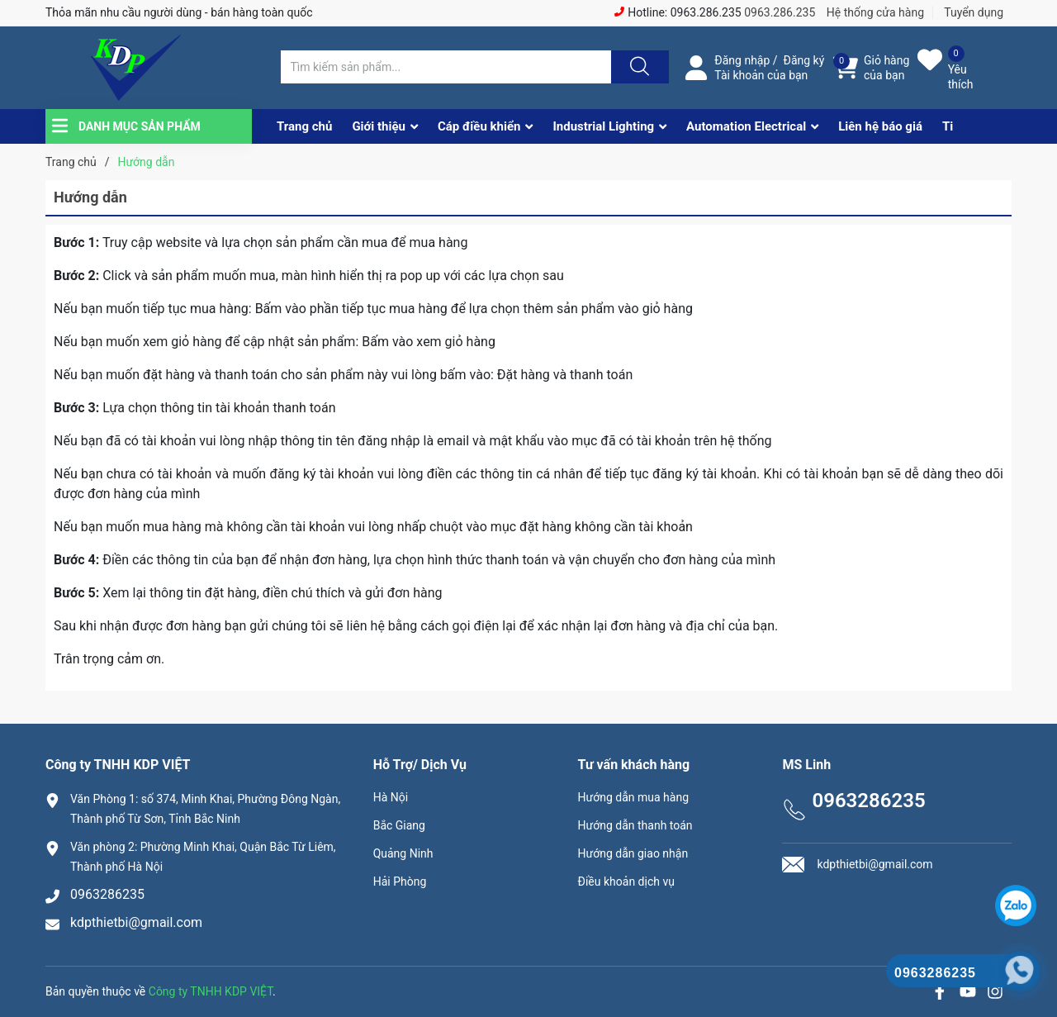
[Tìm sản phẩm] (446, 66)
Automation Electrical (746, 126)
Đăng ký (804, 60)
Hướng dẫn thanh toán (635, 825)
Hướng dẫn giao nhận (633, 853)
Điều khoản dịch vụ (626, 881)
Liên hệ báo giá (880, 126)
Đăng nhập (742, 60)
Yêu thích (961, 77)
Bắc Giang (399, 825)
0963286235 (107, 894)
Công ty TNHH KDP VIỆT (211, 991)
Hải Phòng (400, 881)
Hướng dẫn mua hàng (633, 797)
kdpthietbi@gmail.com (136, 922)
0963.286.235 (779, 12)
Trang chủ (304, 126)
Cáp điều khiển (479, 126)
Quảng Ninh (403, 853)
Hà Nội (390, 797)
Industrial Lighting (603, 126)
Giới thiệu (378, 126)
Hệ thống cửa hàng (875, 12)
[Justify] (637, 66)
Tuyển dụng (973, 12)
